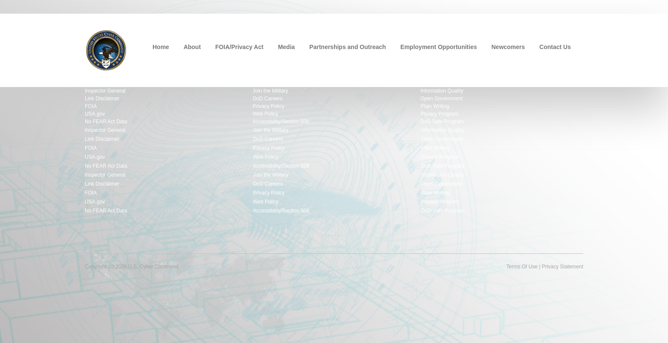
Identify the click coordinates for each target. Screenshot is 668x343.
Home (161, 47)
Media (286, 47)
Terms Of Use (521, 267)
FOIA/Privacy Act (239, 47)
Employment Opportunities (438, 47)
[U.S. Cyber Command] (106, 49)
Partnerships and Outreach (347, 47)
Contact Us (555, 47)
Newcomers (508, 47)
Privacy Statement (562, 267)
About (192, 47)
